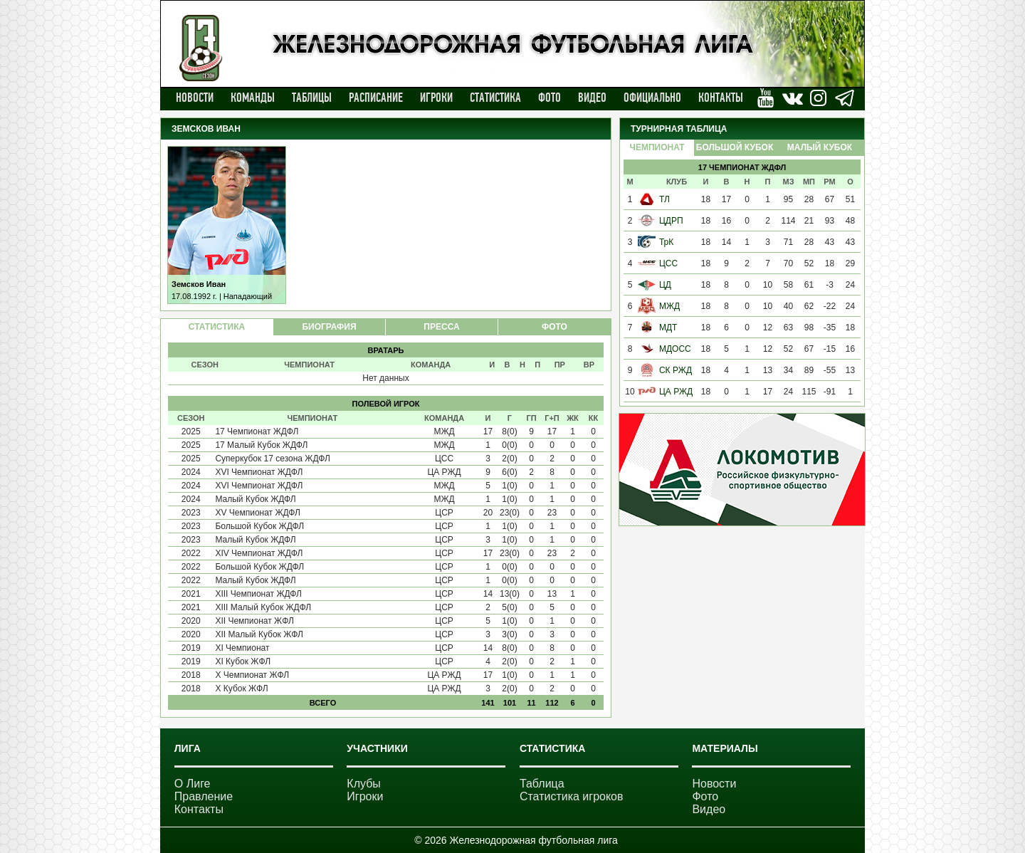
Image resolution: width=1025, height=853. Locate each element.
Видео (592, 97)
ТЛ (664, 199)
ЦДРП (671, 221)
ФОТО (554, 327)
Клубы (364, 784)
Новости (195, 97)
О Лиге (192, 784)
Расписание (376, 97)
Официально (652, 97)
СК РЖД (675, 370)
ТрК (666, 242)
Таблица (542, 784)
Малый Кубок (819, 147)
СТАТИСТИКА (217, 327)
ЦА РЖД (676, 392)
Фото (549, 97)
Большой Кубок (734, 147)
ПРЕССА (441, 327)
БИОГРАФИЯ (329, 327)
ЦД (665, 285)
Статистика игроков (572, 796)
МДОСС (675, 349)
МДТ (668, 328)
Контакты (720, 97)
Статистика (495, 97)
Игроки (436, 97)
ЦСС (668, 263)
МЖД (669, 306)
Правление (203, 796)
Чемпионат (656, 147)
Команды (253, 97)
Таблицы (312, 97)
